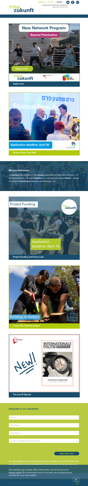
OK (76, 479)
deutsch (41, 2)
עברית (50, 2)
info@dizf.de (68, 461)
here (26, 464)
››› (54, 181)
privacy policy (15, 472)
